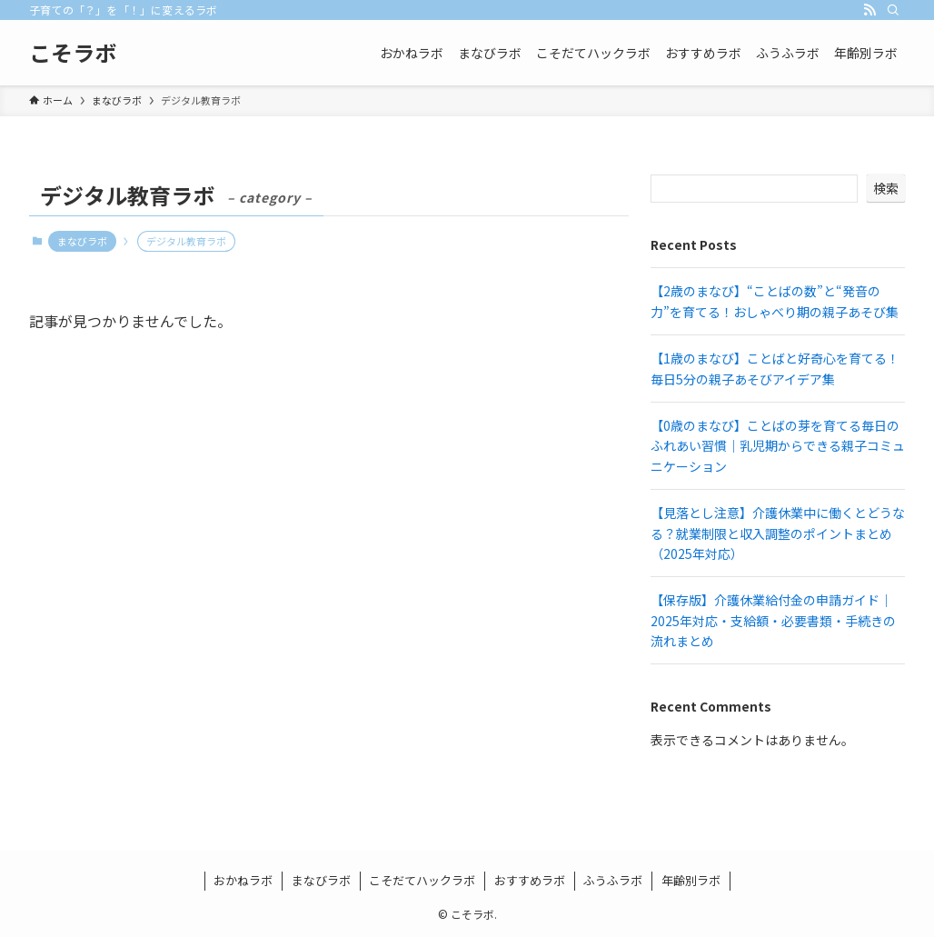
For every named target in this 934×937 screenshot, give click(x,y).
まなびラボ (82, 241)
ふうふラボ (612, 880)
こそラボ (72, 53)
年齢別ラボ (690, 880)
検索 (886, 188)
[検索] (893, 10)
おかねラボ (243, 880)
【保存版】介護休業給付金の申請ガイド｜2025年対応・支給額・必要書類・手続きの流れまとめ (773, 620)
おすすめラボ (529, 880)
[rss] (869, 10)
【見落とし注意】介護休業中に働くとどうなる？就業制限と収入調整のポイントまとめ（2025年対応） (778, 533)
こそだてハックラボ (422, 880)
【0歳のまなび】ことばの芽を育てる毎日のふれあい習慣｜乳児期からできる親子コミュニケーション (778, 445)
